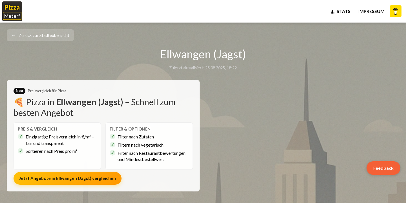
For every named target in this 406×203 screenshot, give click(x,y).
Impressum (371, 11)
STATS (340, 11)
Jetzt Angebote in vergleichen (67, 178)
